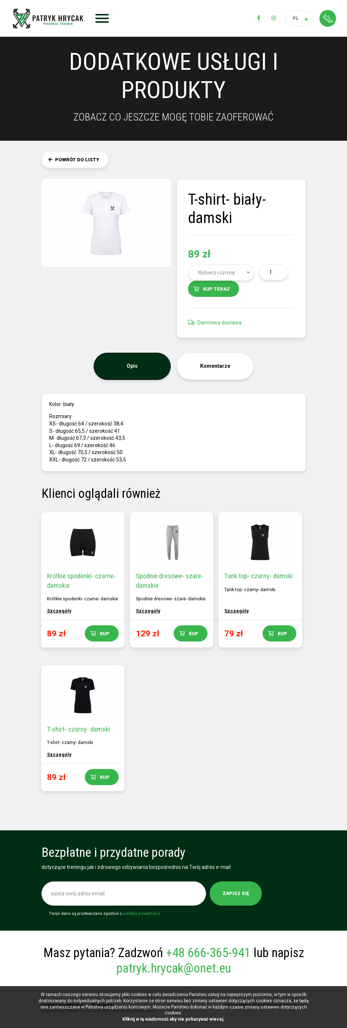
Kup (105, 633)
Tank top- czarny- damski (262, 576)
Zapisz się (236, 896)
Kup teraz (216, 289)
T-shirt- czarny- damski (79, 730)
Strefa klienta (327, 18)
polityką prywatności (141, 916)
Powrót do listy (77, 159)
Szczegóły (60, 611)
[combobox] (221, 273)
